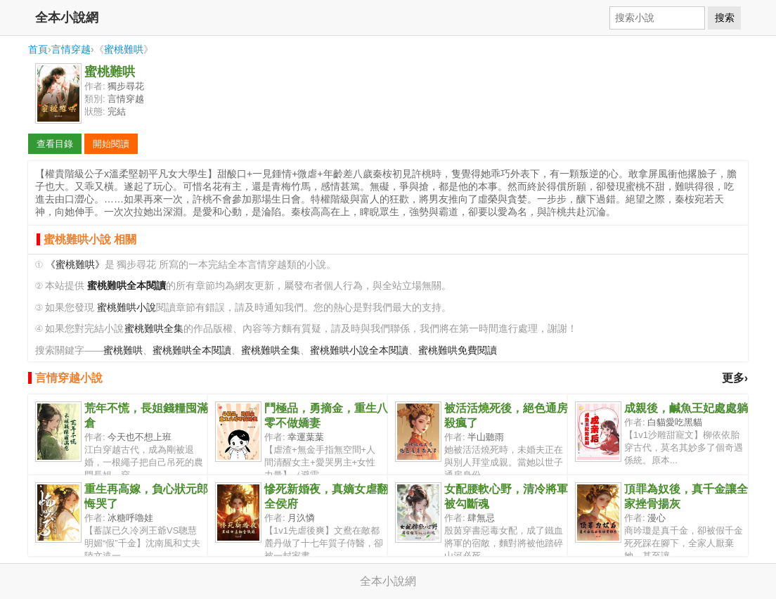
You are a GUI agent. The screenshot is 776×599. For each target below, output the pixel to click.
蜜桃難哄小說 (126, 307)
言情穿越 (71, 49)
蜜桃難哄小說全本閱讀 (359, 350)
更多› (735, 378)
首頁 (38, 49)
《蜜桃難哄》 (75, 264)
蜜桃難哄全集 (153, 328)
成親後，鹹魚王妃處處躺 (686, 408)
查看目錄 (55, 144)
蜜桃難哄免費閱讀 (457, 350)
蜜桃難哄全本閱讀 (192, 350)
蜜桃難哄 (123, 49)
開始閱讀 (111, 144)
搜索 (725, 17)
